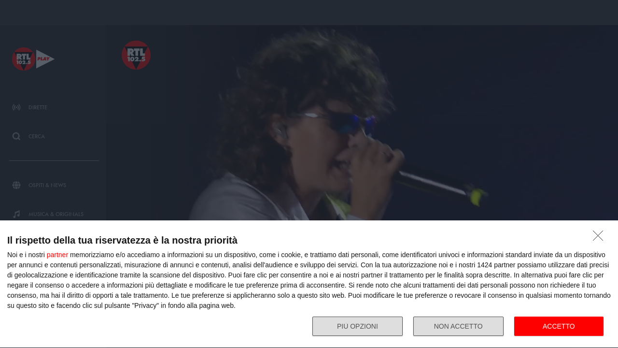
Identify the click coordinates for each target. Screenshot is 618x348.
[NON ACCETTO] (600, 238)
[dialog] (309, 284)
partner (57, 254)
